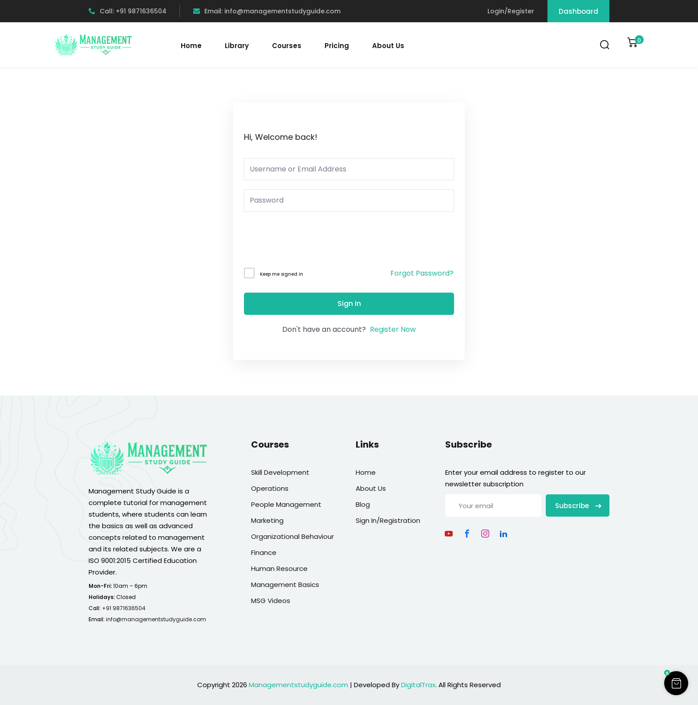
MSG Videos (270, 600)
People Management (286, 504)
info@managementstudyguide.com (156, 619)
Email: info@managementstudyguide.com (267, 11)
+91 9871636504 (124, 608)
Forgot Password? (422, 273)
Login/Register (510, 11)
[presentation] (304, 241)
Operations (269, 488)
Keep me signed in (281, 274)
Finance (263, 552)
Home (191, 45)
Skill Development (280, 472)
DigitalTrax (418, 684)
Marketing (267, 520)
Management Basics (285, 584)
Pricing (337, 45)
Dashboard (578, 11)
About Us (388, 45)
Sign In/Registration (388, 520)
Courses (286, 45)
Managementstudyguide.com (298, 684)
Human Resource (279, 568)
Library (237, 45)
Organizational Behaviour (292, 536)
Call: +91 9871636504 (127, 11)
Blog (363, 504)
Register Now (393, 329)
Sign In (349, 303)
